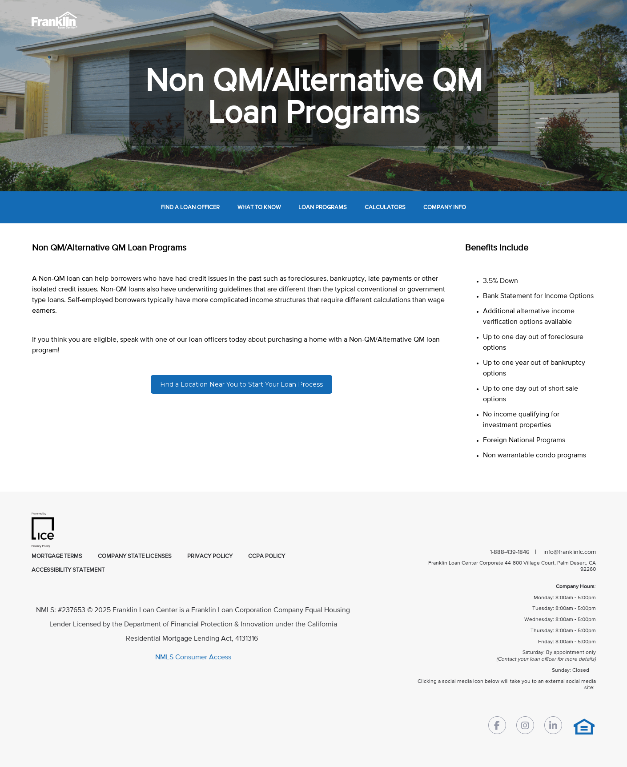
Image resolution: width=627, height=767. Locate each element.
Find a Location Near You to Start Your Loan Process (241, 384)
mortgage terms (57, 556)
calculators (385, 207)
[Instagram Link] (525, 727)
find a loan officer (190, 207)
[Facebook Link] (497, 727)
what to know (259, 207)
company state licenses (135, 556)
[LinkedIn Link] (553, 727)
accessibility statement (68, 570)
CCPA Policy (266, 556)
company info (444, 207)
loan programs (322, 207)
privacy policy (210, 556)
